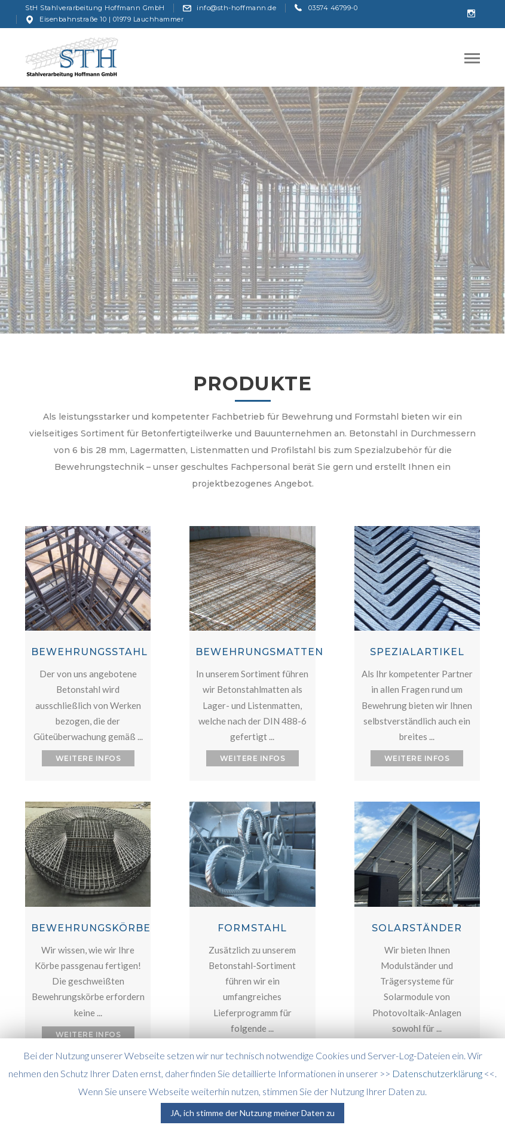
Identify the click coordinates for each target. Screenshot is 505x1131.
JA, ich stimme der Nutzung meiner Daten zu (252, 1113)
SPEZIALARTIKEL (417, 652)
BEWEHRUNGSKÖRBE (91, 928)
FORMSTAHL (252, 928)
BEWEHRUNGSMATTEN (259, 652)
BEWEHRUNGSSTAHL (89, 652)
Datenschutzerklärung (437, 1073)
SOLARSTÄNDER (417, 928)
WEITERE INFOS (88, 758)
